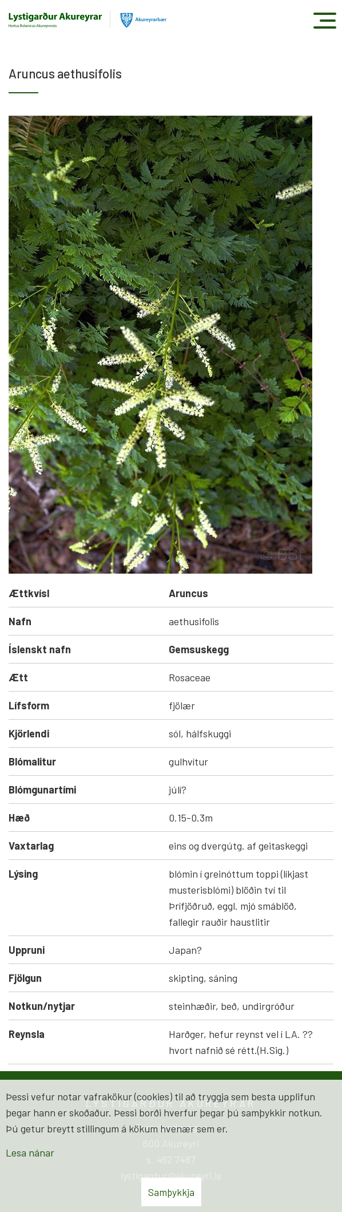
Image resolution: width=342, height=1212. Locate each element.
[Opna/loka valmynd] (324, 20)
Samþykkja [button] (171, 1192)
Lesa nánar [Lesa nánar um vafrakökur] (30, 1152)
